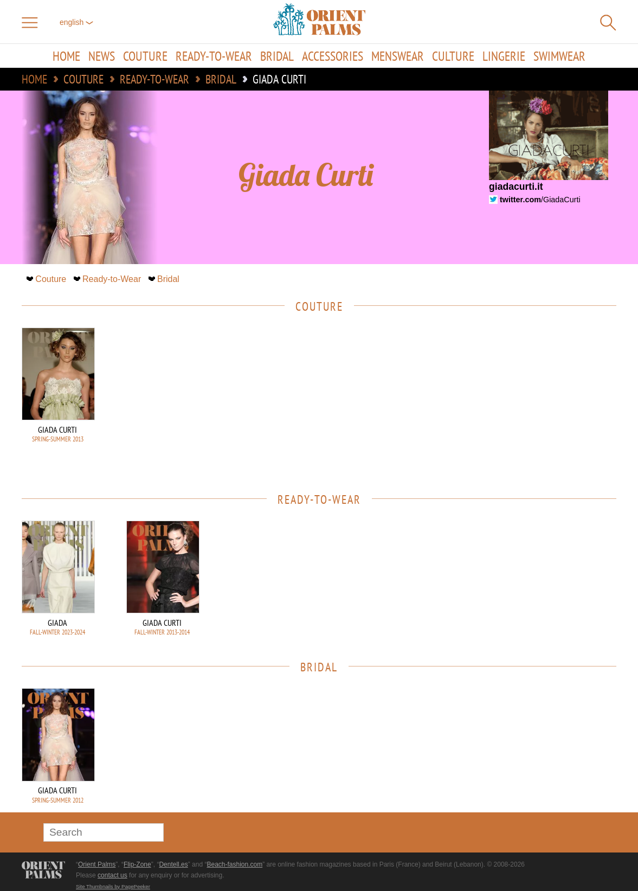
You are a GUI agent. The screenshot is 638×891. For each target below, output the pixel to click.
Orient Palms (96, 864)
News (101, 55)
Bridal (277, 55)
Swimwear (559, 55)
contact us (112, 875)
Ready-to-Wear (214, 55)
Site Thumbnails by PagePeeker (113, 886)
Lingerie (503, 55)
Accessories (332, 55)
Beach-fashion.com (234, 864)
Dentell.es (173, 864)
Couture (145, 55)
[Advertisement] (540, 401)
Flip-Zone (137, 864)
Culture (453, 55)
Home (66, 55)
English (76, 22)
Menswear (397, 55)
